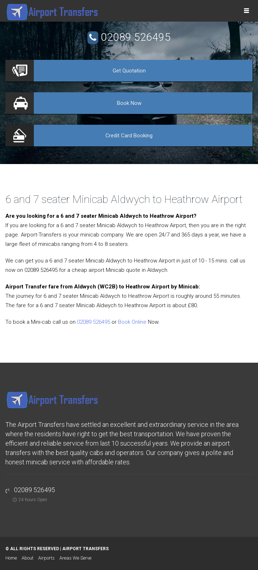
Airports (46, 558)
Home (11, 558)
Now (129, 103)
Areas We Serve (75, 558)
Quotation (129, 70)
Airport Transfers (85, 548)
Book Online (132, 322)
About (27, 558)
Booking (129, 135)
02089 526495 (136, 37)
